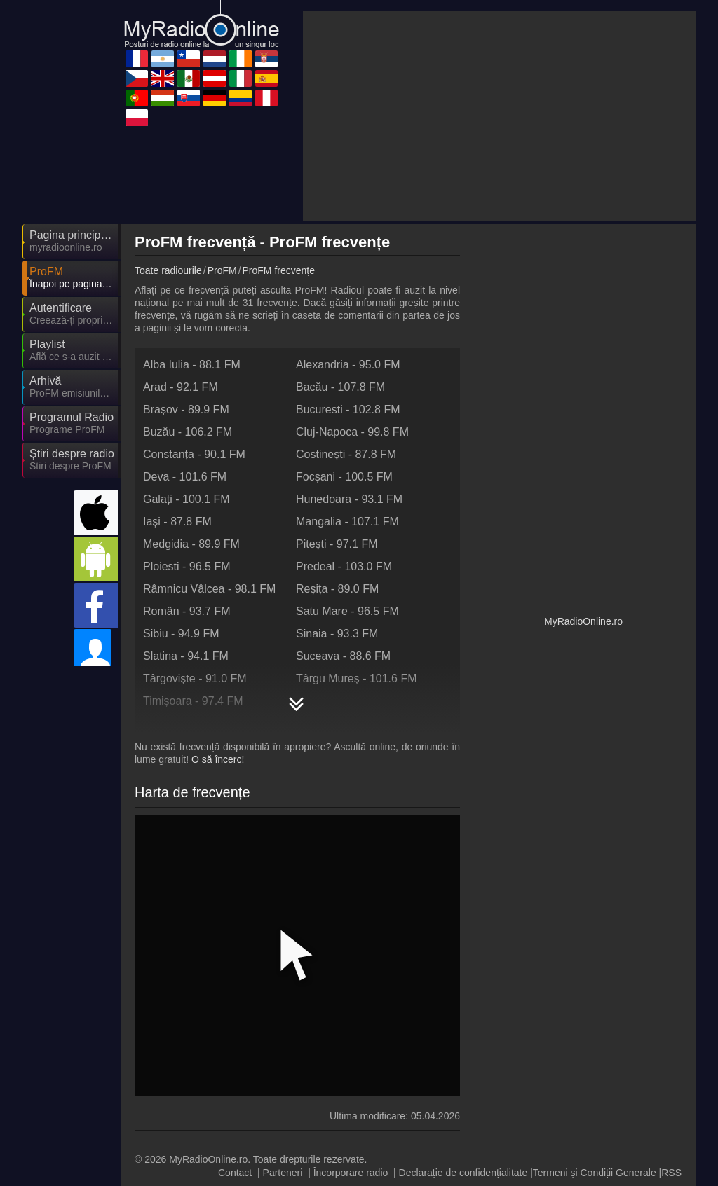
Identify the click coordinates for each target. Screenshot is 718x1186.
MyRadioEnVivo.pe (317, 1134)
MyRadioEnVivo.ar (567, 1093)
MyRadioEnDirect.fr (318, 1114)
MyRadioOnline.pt (440, 1154)
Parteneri (283, 1046)
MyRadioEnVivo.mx (193, 1114)
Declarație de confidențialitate (463, 1046)
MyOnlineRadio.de (316, 1073)
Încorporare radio (350, 1046)
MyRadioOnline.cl (439, 1134)
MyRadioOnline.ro (583, 740)
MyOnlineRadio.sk (566, 1114)
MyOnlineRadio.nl (565, 1134)
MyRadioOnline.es (567, 1073)
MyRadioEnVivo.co (192, 1134)
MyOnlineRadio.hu (191, 1073)
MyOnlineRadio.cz (190, 1154)
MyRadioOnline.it (187, 1093)
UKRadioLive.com (440, 1073)
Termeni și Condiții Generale (594, 1046)
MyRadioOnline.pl (440, 1114)
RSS (671, 1046)
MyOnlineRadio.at (440, 1093)
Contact (235, 1046)
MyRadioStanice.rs (317, 1093)
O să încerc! (217, 633)
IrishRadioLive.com (317, 1154)
